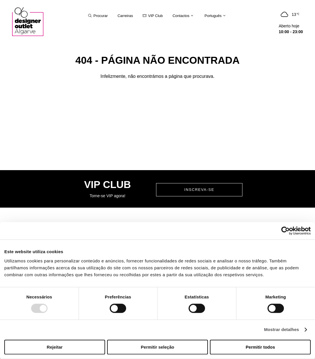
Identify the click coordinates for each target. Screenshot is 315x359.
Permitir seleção (157, 347)
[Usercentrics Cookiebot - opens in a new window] (285, 230)
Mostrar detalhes (281, 329)
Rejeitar (54, 347)
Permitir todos (260, 347)
